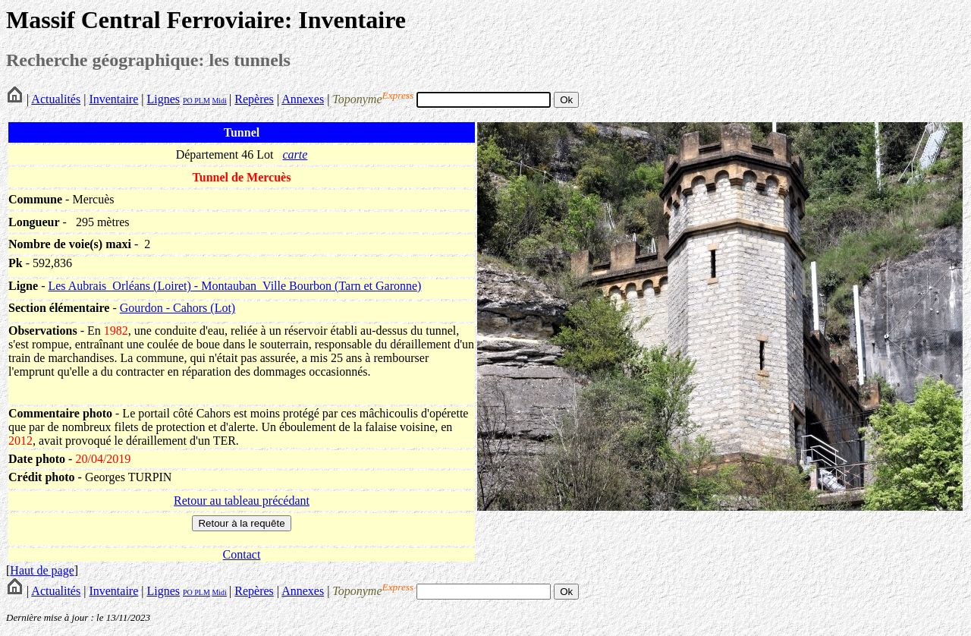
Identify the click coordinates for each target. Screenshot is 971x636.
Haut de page (42, 570)
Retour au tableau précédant (242, 500)
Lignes (163, 99)
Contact (242, 554)
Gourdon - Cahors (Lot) (177, 307)
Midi (219, 100)
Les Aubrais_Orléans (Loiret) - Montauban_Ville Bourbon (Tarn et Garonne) (234, 285)
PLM (201, 100)
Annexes (302, 99)
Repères (254, 99)
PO (188, 100)
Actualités (55, 99)
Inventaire (113, 99)
